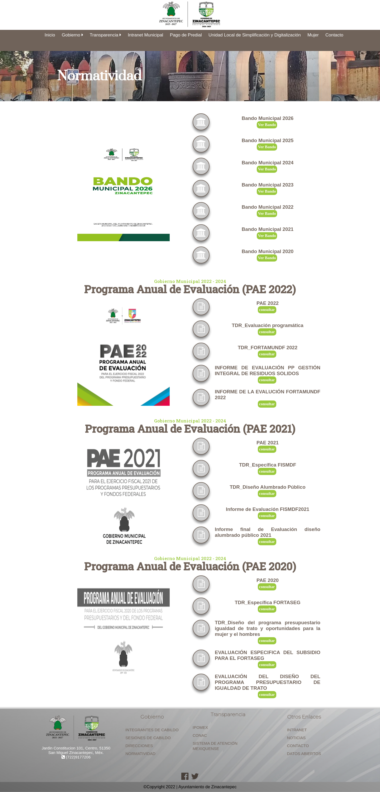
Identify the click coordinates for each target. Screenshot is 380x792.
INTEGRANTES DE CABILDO (152, 730)
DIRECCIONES (139, 745)
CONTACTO (298, 745)
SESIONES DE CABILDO (148, 737)
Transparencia (105, 35)
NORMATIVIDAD (140, 753)
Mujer (313, 35)
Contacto (334, 35)
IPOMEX (200, 727)
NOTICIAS (296, 737)
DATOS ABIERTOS (304, 753)
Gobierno (72, 35)
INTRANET (297, 730)
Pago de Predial (186, 35)
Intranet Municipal (145, 35)
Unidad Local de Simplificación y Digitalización (254, 35)
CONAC (200, 735)
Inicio (50, 35)
